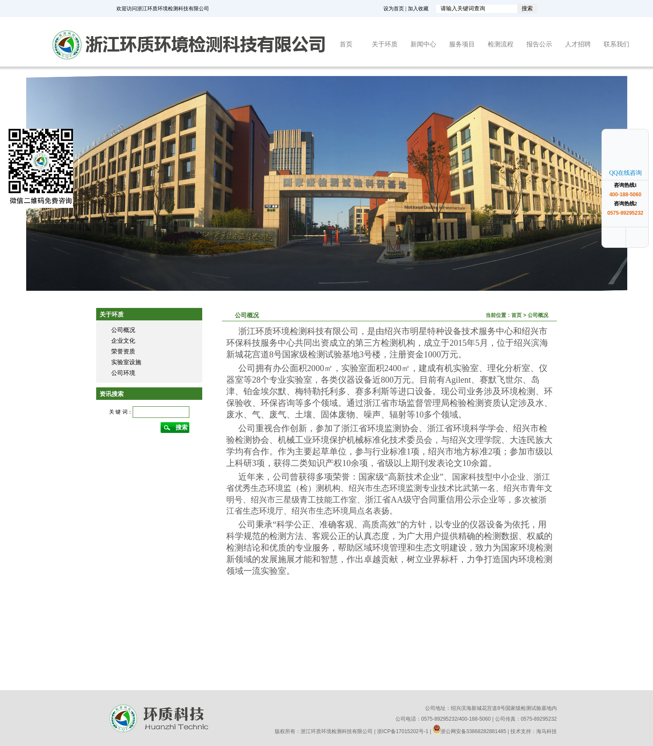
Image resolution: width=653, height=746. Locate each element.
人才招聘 (578, 44)
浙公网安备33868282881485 (469, 731)
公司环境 (123, 372)
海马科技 (546, 731)
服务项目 (462, 44)
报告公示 (539, 44)
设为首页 (393, 9)
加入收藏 (418, 9)
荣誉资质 (123, 351)
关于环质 (385, 44)
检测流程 (500, 44)
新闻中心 (423, 44)
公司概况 (123, 329)
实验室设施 (126, 362)
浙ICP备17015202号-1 (402, 731)
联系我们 (616, 44)
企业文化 (123, 340)
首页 (346, 44)
